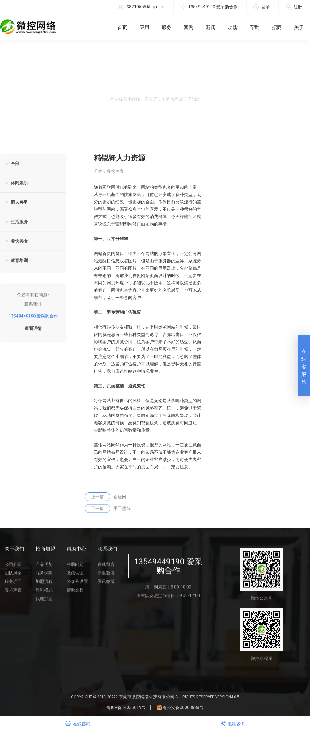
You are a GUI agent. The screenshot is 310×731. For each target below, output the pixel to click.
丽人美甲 (19, 202)
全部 (15, 163)
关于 (299, 27)
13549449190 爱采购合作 (209, 7)
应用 (144, 27)
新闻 (211, 27)
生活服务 (19, 225)
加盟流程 (44, 585)
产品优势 (44, 567)
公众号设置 (77, 585)
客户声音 (13, 593)
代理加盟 (44, 602)
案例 (188, 27)
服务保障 (44, 576)
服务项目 (13, 585)
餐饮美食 (19, 244)
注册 (293, 7)
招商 (277, 27)
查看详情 (33, 332)
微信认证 (75, 576)
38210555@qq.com (141, 7)
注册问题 (75, 567)
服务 (166, 27)
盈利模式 (44, 593)
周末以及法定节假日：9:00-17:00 (168, 599)
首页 (122, 27)
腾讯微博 (106, 585)
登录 (261, 7)
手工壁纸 (108, 512)
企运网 (105, 500)
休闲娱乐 (19, 183)
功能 (233, 27)
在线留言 (106, 567)
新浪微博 (106, 576)
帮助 (255, 27)
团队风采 (13, 576)
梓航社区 (188, 216)
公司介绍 (13, 567)
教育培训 (19, 264)
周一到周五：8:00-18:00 (168, 590)
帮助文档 (75, 593)
